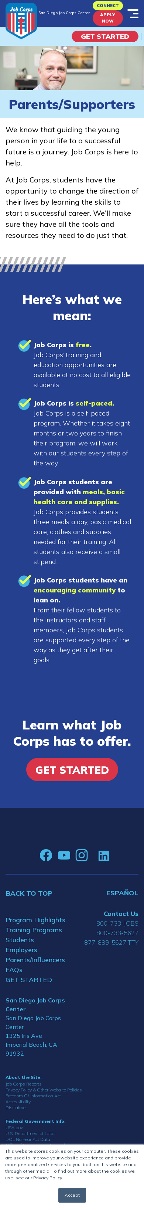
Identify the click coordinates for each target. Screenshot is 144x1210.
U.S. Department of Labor (31, 1133)
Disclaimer (16, 1107)
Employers (21, 950)
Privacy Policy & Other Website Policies (44, 1090)
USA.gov (14, 1127)
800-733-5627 (117, 933)
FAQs (14, 969)
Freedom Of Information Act (33, 1095)
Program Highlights (35, 920)
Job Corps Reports (24, 1084)
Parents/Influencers (35, 960)
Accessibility (18, 1101)
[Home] (21, 21)
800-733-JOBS (117, 923)
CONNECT (108, 5)
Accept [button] (72, 1195)
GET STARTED (29, 979)
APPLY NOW (107, 18)
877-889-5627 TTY (111, 942)
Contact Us (121, 913)
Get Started (105, 36)
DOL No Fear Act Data (28, 1139)
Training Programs (34, 930)
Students (20, 940)
